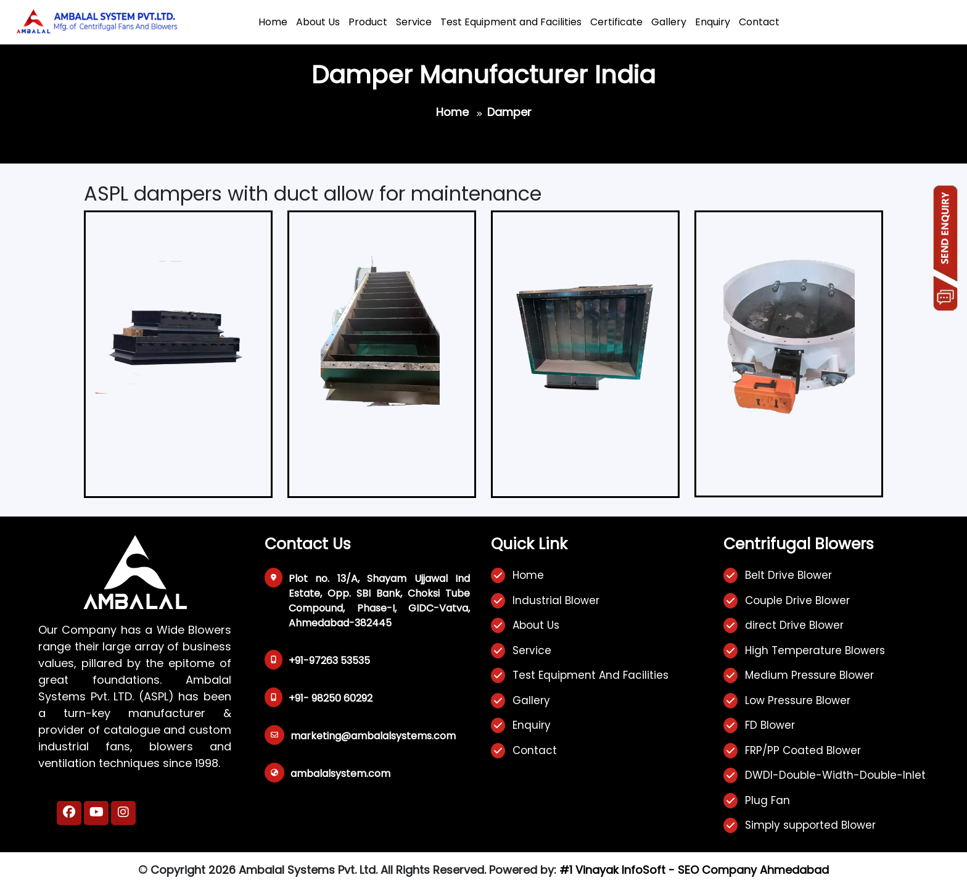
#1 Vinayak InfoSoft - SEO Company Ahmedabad (694, 870)
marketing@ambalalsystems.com (373, 736)
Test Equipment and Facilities (511, 22)
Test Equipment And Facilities (590, 675)
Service (414, 22)
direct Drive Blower (794, 625)
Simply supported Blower (810, 825)
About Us (318, 22)
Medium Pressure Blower (809, 675)
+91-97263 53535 (329, 661)
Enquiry (712, 22)
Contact (759, 22)
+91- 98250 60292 (330, 698)
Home (272, 22)
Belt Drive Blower (788, 575)
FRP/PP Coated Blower (803, 750)
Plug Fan (767, 800)
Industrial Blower (555, 600)
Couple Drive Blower (797, 600)
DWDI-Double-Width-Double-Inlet (835, 775)
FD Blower (770, 725)
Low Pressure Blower (797, 700)
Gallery (668, 22)
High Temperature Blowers (815, 650)
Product (367, 22)
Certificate (616, 22)
